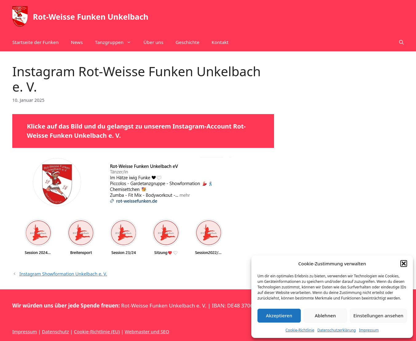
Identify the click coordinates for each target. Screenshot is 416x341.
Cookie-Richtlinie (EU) (97, 331)
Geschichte (187, 42)
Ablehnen (325, 315)
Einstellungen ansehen (378, 315)
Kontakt (220, 42)
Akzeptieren (279, 315)
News (77, 42)
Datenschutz (55, 331)
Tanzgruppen (116, 42)
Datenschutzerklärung (336, 330)
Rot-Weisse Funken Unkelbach (90, 16)
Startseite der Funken (35, 42)
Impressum (369, 330)
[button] (404, 263)
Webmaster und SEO (147, 331)
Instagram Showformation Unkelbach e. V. (63, 274)
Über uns (153, 42)
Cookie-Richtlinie (299, 330)
